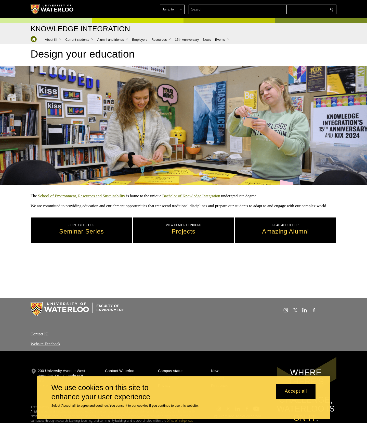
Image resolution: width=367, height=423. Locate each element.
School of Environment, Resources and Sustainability (81, 196)
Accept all (296, 391)
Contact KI (40, 334)
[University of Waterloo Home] (52, 9)
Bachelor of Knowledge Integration (191, 196)
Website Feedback (45, 344)
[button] (295, 9)
